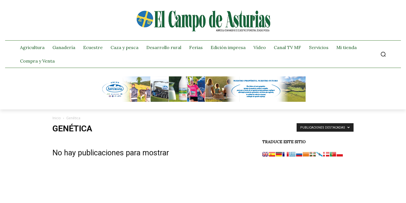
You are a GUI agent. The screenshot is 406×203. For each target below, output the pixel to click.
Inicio (56, 118)
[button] (383, 54)
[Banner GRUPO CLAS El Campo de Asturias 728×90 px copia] (203, 100)
